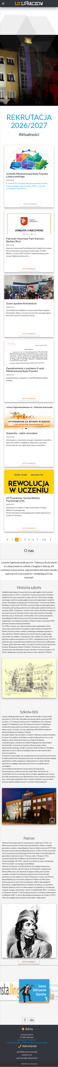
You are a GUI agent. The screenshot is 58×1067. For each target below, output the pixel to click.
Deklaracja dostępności (27, 1040)
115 (44, 539)
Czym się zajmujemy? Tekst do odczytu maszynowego (26, 1042)
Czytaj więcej (30, 204)
